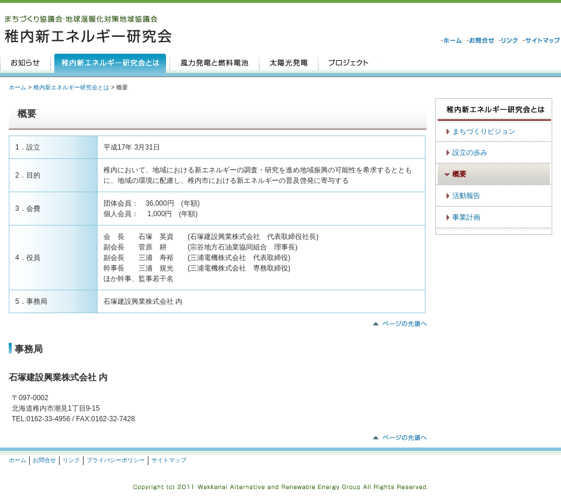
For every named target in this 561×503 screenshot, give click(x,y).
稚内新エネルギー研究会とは (71, 87)
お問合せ (44, 460)
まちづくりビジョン (483, 131)
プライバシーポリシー (115, 460)
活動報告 (466, 196)
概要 (459, 174)
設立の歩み (469, 152)
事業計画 (466, 217)
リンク (71, 460)
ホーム (17, 87)
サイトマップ (168, 460)
